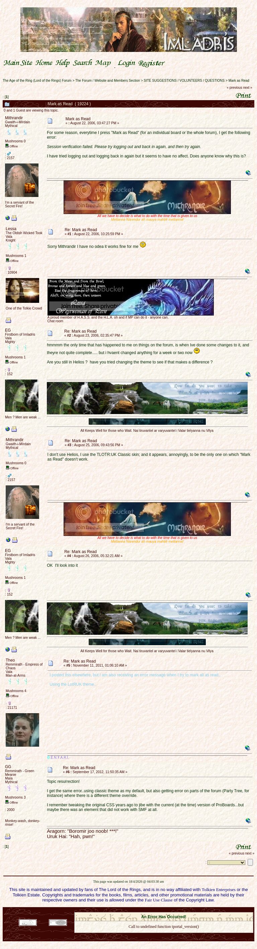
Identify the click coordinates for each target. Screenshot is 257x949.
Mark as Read (239, 80)
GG (8, 766)
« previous (234, 87)
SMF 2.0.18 (135, 910)
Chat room (56, 321)
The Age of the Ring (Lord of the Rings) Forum (37, 80)
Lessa (11, 228)
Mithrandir (14, 118)
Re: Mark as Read (81, 229)
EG (8, 330)
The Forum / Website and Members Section (107, 80)
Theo (10, 660)
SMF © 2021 (159, 910)
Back (164, 935)
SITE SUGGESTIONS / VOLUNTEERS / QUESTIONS (184, 80)
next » (247, 87)
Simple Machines (187, 910)
